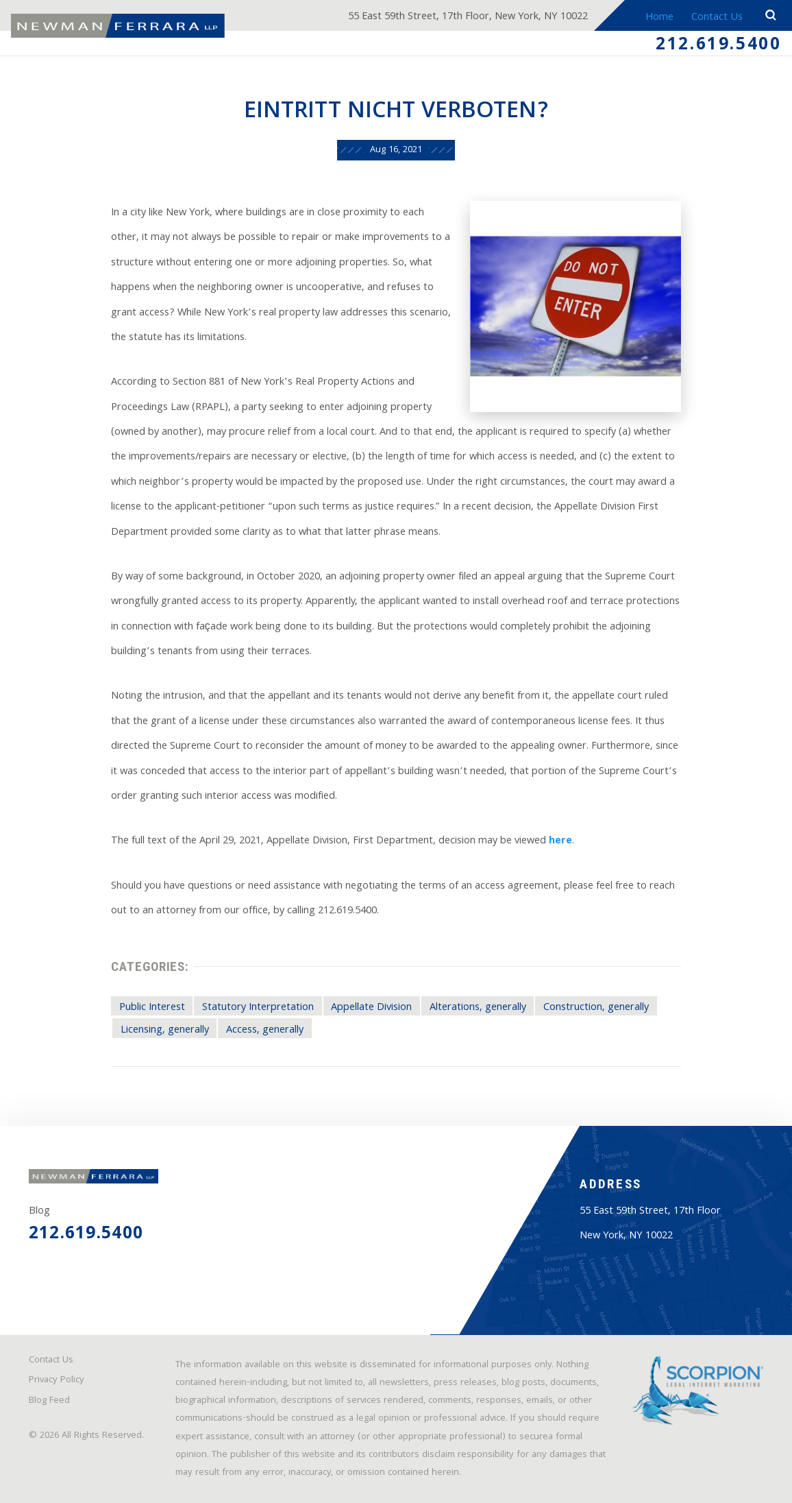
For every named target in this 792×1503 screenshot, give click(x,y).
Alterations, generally (478, 1007)
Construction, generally (596, 1007)
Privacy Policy (56, 1381)
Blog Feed (49, 1401)
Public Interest (152, 1007)
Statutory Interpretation (258, 1007)
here (560, 841)
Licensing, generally (165, 1030)
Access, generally (265, 1030)
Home (659, 17)
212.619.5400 (718, 46)
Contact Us (717, 17)
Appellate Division (371, 1007)
